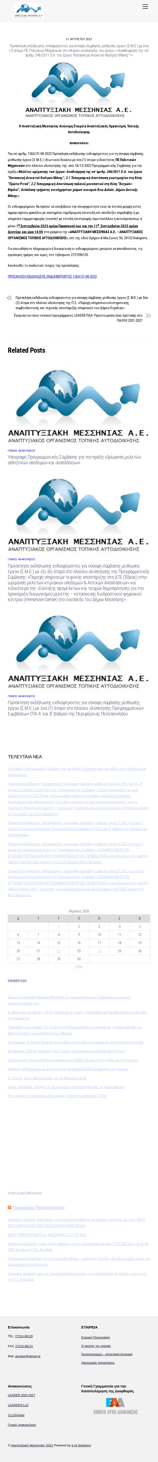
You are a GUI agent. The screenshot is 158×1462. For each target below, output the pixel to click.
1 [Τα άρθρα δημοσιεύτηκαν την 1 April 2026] (59, 926)
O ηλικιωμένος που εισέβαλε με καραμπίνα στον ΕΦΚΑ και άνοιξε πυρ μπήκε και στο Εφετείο (73, 1060)
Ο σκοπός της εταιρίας (96, 1346)
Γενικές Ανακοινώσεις (22, 1425)
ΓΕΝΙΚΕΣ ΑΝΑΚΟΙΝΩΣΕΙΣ (21, 450)
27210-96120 (24, 1336)
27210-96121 (24, 1346)
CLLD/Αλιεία (16, 1415)
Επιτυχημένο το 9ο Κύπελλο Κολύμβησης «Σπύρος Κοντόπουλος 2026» (57, 1096)
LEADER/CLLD (18, 1405)
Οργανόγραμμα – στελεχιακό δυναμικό (106, 1354)
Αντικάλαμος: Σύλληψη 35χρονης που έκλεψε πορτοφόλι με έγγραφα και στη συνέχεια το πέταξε (76, 1042)
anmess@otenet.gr (27, 1356)
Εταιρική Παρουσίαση (95, 1337)
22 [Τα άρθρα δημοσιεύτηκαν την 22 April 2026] (58, 951)
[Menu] (145, 6)
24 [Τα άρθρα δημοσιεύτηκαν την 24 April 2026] (99, 951)
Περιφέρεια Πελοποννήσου (38, 1207)
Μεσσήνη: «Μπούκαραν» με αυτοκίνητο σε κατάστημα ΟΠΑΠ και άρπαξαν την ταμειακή (68, 1069)
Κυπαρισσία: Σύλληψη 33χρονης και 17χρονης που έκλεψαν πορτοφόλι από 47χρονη (66, 1051)
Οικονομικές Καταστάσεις (98, 1363)
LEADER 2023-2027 (21, 1395)
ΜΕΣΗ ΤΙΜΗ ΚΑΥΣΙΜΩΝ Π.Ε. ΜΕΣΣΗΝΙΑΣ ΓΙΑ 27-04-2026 (47, 1235)
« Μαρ (78, 966)
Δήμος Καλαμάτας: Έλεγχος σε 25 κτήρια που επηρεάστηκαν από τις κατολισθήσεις (66, 1087)
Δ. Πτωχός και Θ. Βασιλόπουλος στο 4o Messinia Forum (47, 1078)
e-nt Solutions (81, 1445)
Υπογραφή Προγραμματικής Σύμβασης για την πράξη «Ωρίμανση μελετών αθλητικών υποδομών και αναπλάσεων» (74, 459)
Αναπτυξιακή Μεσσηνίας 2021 (32, 1445)
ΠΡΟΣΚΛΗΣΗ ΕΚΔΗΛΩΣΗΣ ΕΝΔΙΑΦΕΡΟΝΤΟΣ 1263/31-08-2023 (52, 276)
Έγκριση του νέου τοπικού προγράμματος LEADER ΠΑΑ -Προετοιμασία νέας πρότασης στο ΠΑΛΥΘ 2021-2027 (78, 318)
